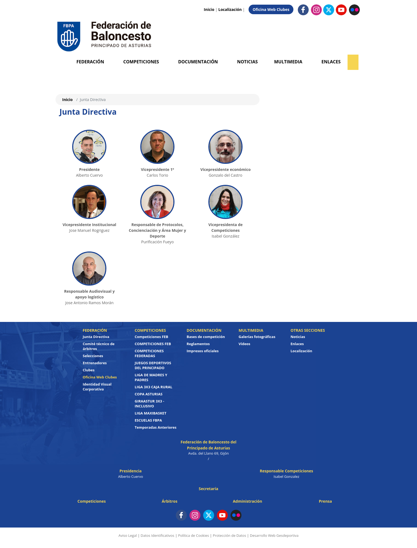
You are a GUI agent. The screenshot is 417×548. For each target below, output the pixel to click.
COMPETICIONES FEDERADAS (149, 353)
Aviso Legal (127, 535)
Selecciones (93, 355)
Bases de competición (206, 336)
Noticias (247, 62)
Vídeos (244, 343)
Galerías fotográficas (257, 336)
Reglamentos (198, 343)
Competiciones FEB (151, 336)
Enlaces (331, 62)
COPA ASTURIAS (149, 394)
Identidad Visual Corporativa (97, 387)
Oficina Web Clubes (271, 9)
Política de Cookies (193, 535)
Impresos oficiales (203, 350)
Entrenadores (95, 362)
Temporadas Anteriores (156, 427)
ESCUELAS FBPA (148, 420)
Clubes (89, 370)
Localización (230, 9)
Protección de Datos (229, 535)
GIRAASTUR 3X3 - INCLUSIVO (149, 403)
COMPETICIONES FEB (153, 343)
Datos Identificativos (157, 535)
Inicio (209, 9)
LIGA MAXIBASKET (151, 413)
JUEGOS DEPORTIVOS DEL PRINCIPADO (153, 365)
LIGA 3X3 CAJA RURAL (154, 386)
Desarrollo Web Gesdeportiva (274, 535)
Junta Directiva (96, 336)
